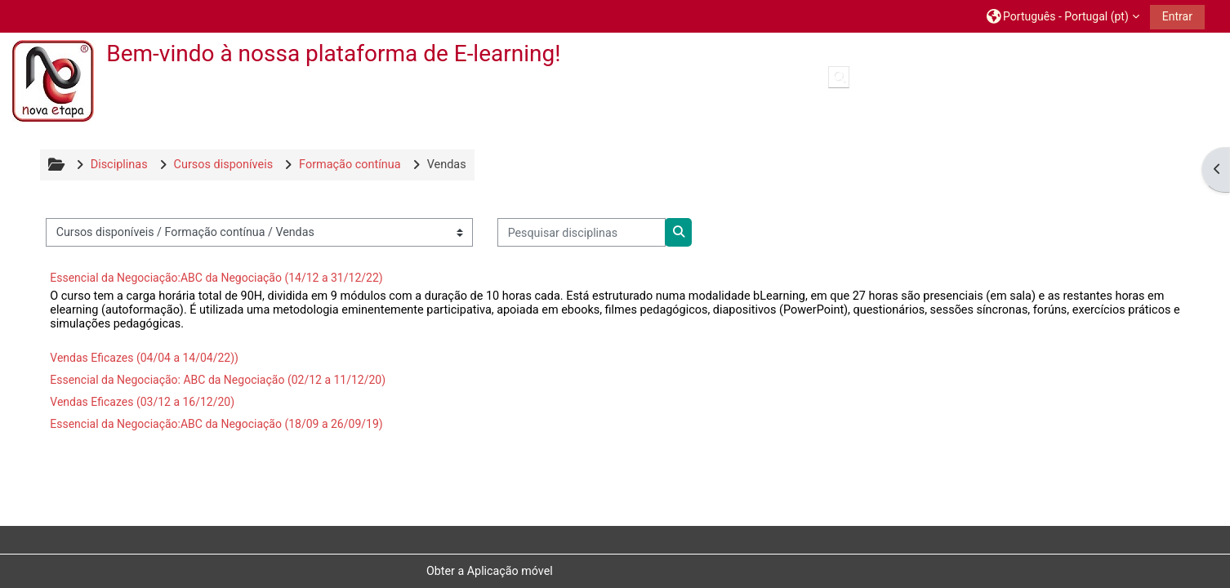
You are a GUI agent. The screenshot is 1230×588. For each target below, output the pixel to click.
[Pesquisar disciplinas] (581, 232)
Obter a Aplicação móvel (489, 570)
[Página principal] (53, 80)
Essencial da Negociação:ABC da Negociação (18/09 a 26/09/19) (216, 423)
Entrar (1177, 16)
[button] (1063, 16)
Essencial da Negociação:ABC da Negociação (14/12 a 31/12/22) (216, 277)
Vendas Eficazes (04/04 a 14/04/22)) (144, 357)
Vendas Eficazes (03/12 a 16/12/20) (142, 401)
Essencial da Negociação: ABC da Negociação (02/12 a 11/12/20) (217, 379)
